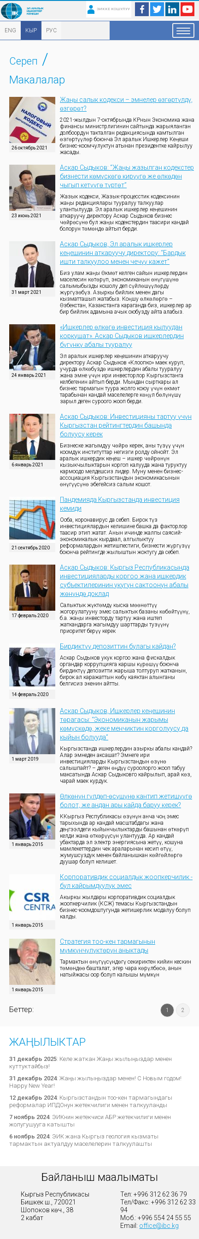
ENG (10, 30)
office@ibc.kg (159, 1225)
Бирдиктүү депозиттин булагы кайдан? (118, 646)
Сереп (23, 61)
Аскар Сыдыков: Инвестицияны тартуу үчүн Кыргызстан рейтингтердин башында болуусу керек (126, 425)
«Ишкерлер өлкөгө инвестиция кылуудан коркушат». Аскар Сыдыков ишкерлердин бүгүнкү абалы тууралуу (122, 335)
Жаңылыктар (47, 1042)
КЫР (31, 30)
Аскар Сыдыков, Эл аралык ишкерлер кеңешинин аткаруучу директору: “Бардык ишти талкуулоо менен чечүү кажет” (123, 252)
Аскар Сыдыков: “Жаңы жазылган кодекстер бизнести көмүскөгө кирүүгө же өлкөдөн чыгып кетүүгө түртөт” (127, 176)
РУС (51, 30)
